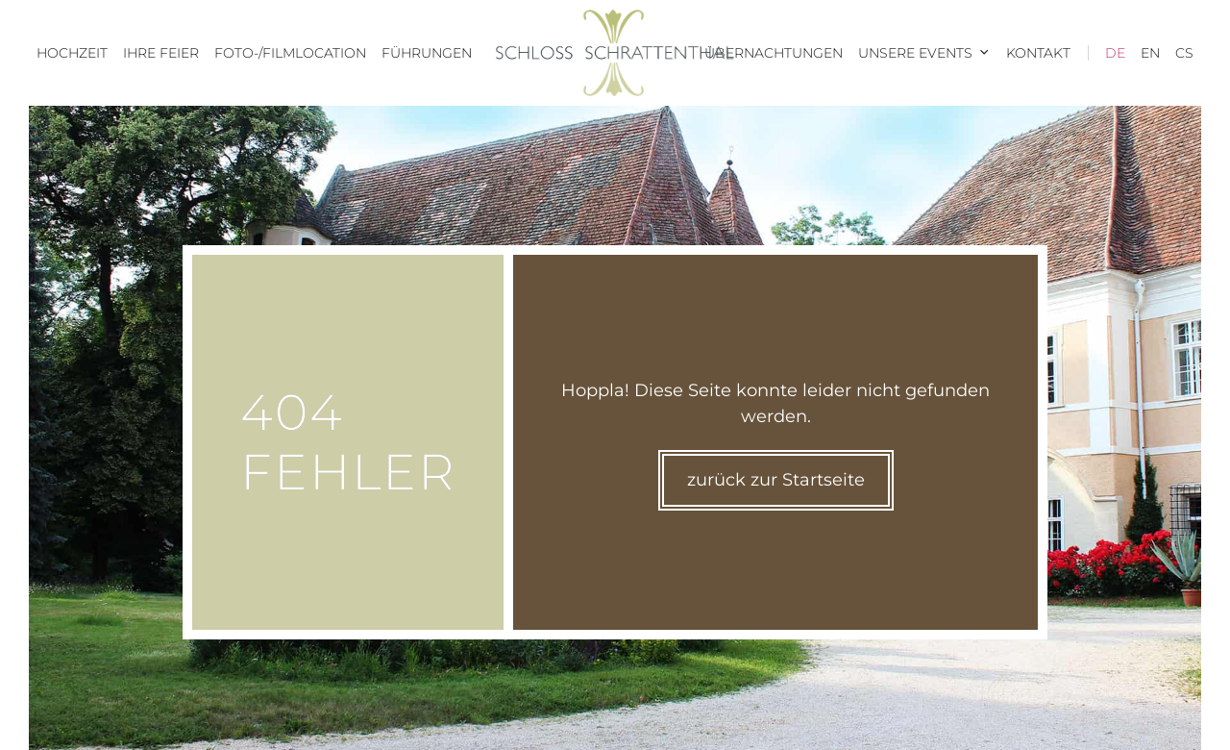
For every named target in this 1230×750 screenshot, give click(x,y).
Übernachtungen (773, 53)
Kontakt (1038, 53)
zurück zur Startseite (776, 479)
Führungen (426, 53)
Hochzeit (72, 53)
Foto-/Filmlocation (290, 53)
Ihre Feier (161, 53)
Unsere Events (928, 53)
